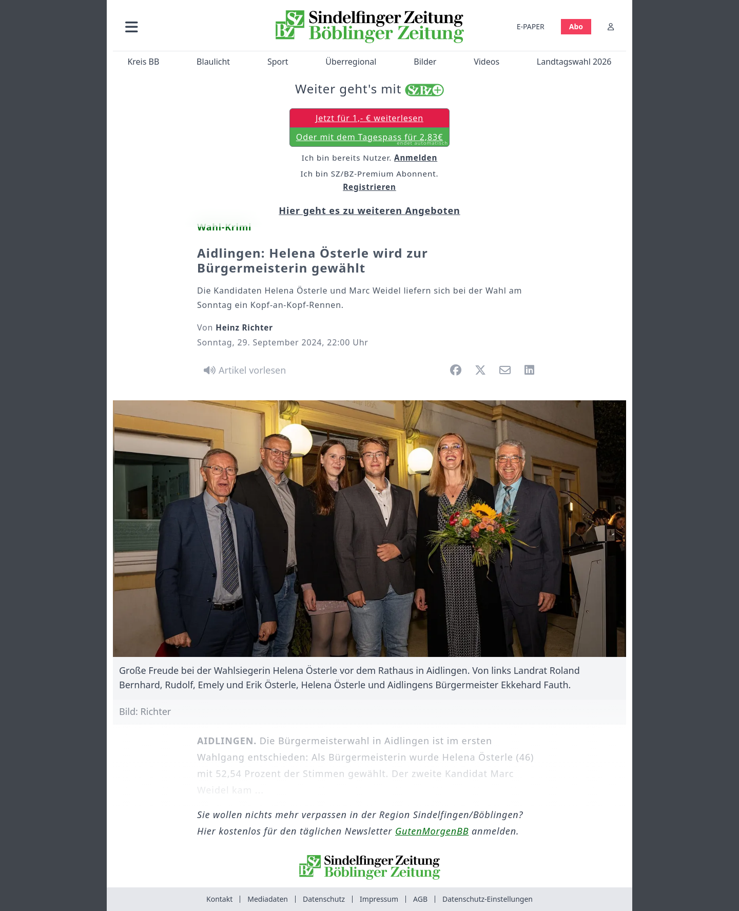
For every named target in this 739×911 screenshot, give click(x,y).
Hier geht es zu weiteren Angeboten (369, 210)
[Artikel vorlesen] (243, 370)
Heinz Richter (244, 327)
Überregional (350, 61)
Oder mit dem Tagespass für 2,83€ (372, 139)
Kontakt (219, 899)
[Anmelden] (611, 26)
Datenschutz (324, 899)
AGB (420, 899)
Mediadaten (267, 899)
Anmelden (415, 157)
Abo (576, 26)
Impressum (379, 899)
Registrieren (369, 187)
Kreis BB (143, 61)
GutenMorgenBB (432, 831)
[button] (186, 26)
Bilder (425, 61)
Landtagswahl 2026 (574, 61)
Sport (277, 61)
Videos (486, 61)
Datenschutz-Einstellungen (487, 899)
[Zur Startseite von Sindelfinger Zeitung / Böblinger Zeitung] (370, 26)
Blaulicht (213, 61)
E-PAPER (530, 26)
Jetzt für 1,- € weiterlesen (369, 118)
